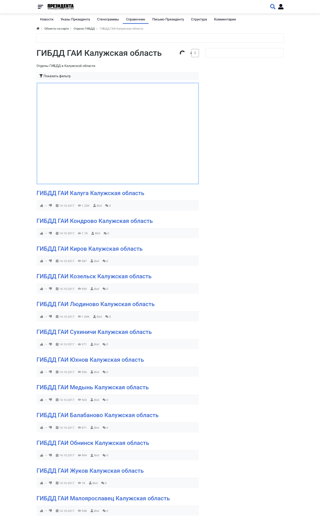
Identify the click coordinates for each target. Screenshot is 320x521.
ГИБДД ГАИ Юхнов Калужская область (90, 359)
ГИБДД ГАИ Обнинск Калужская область (92, 443)
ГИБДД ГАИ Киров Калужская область (89, 248)
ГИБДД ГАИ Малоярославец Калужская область (103, 498)
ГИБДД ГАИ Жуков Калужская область (90, 470)
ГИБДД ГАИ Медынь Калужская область (92, 387)
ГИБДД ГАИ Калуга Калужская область (90, 193)
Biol (99, 205)
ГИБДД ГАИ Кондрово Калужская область (94, 221)
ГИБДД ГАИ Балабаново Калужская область (97, 415)
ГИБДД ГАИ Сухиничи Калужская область (94, 332)
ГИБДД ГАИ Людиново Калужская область (95, 304)
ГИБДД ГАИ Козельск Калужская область (94, 276)
